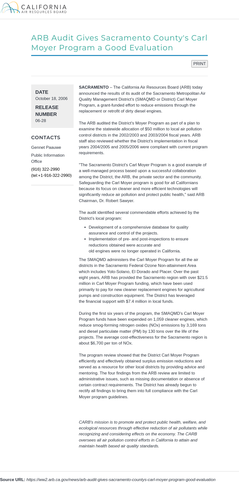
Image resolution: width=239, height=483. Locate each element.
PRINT (199, 63)
